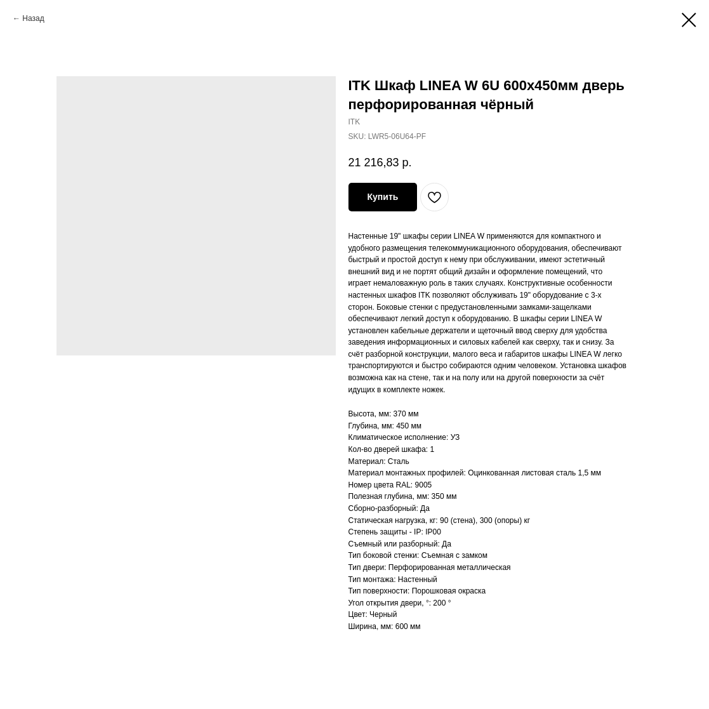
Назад (33, 18)
